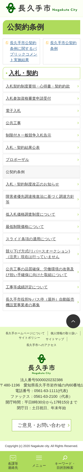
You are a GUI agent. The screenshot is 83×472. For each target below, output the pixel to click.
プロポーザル (17, 159)
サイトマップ (55, 339)
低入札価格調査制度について (30, 214)
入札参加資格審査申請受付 (28, 98)
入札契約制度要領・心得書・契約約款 (38, 86)
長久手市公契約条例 (63, 46)
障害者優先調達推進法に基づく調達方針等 (40, 199)
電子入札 (13, 110)
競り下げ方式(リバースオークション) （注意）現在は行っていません (38, 254)
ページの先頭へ (73, 321)
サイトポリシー (29, 337)
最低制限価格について (25, 226)
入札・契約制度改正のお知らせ (32, 184)
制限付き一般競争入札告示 (28, 135)
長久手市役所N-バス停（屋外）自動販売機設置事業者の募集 (40, 302)
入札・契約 (23, 73)
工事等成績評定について (27, 287)
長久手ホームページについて (25, 333)
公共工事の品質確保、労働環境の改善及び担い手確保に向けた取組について (40, 272)
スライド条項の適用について (31, 239)
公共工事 (13, 123)
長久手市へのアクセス (41, 345)
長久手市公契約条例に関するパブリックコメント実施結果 (23, 51)
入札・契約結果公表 (23, 147)
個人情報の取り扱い (64, 333)
